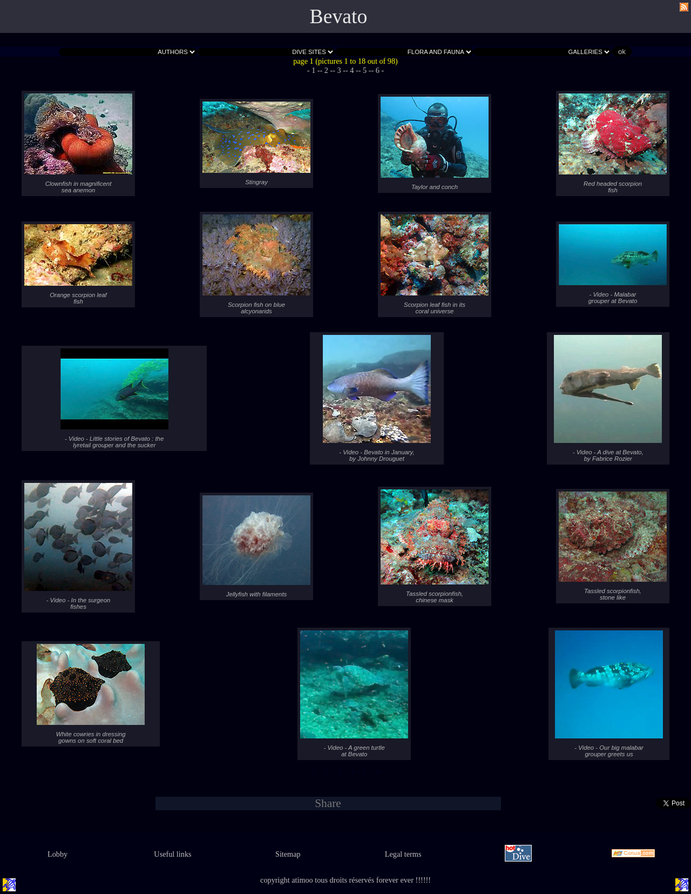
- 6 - (377, 70)
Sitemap (288, 854)
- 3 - (339, 70)
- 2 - (326, 70)
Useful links (172, 854)
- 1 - (313, 70)
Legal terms (403, 854)
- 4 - (352, 70)
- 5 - (364, 70)
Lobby (57, 854)
